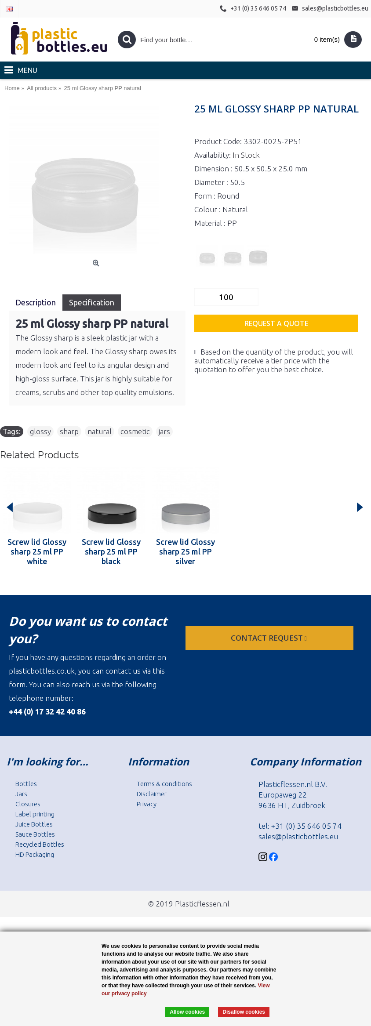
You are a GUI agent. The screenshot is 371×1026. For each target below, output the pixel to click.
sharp (69, 431)
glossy (40, 431)
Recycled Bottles (39, 844)
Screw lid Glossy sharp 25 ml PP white (36, 551)
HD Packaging (34, 854)
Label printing (35, 814)
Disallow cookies (243, 1012)
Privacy (146, 804)
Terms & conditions (164, 783)
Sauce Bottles (35, 834)
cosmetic (135, 431)
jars (164, 431)
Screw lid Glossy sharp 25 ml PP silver (185, 551)
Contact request (270, 638)
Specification (91, 302)
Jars (21, 794)
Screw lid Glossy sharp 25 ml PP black (111, 551)
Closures (27, 804)
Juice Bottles (34, 824)
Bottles (26, 783)
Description (35, 302)
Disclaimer (152, 794)
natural (99, 431)
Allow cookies (187, 1012)
